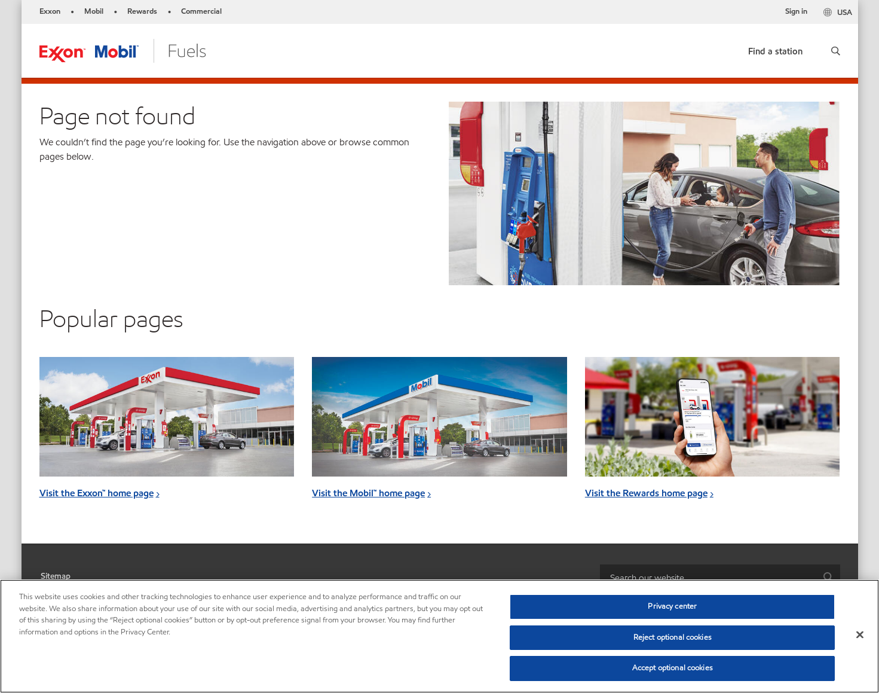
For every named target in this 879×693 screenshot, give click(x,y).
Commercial (201, 11)
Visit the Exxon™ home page (96, 493)
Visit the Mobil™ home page (368, 493)
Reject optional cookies (672, 637)
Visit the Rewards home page (646, 493)
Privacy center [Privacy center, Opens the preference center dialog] (672, 606)
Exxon (49, 11)
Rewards (142, 11)
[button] (835, 51)
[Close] (860, 635)
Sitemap (56, 576)
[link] (775, 49)
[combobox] (720, 577)
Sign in (796, 11)
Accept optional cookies (672, 668)
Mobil (93, 11)
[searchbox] (708, 577)
